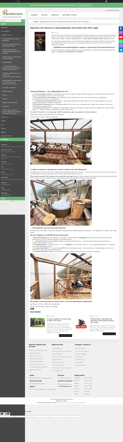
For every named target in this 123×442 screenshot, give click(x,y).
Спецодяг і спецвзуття (9, 87)
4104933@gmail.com (7, 174)
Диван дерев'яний (58, 362)
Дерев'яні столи (57, 359)
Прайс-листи (5, 117)
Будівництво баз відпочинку (38, 350)
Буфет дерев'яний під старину (61, 368)
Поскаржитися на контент (64, 402)
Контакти (55, 15)
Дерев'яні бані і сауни (36, 356)
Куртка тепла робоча (82, 351)
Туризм (4, 99)
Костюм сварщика (81, 354)
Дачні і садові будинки (36, 361)
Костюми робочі (80, 348)
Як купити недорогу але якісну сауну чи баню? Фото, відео (59, 319)
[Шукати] (23, 20)
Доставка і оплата (6, 136)
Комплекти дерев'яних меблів (61, 351)
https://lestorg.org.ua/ (7, 169)
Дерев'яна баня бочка (36, 358)
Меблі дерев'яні (57, 348)
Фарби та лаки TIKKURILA (9, 102)
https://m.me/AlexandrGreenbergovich (12, 179)
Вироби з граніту (7, 91)
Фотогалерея (5, 31)
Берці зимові (79, 362)
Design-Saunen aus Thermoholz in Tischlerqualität (11, 57)
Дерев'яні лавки (57, 354)
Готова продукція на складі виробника (10, 39)
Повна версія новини (65, 335)
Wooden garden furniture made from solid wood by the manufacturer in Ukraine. (11, 82)
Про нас (3, 128)
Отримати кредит (85, 5)
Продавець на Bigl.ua (61, 401)
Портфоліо (4, 27)
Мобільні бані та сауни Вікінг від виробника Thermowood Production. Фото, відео (102, 320)
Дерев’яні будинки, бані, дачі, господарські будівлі (11, 45)
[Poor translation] (7, 414)
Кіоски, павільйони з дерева (38, 367)
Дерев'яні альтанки (36, 370)
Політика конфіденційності (79, 402)
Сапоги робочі (79, 359)
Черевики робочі (80, 365)
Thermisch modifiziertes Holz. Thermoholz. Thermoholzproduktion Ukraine (11, 74)
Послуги (4, 95)
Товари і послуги (6, 35)
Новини (3, 121)
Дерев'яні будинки (35, 353)
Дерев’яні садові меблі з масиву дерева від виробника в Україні (11, 51)
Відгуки (3, 132)
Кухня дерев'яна (57, 370)
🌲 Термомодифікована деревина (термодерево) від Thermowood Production (11, 67)
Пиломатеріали (7, 62)
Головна (34, 15)
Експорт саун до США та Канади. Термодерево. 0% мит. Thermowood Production (11, 111)
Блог (2, 124)
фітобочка (61, 244)
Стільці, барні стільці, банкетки (61, 357)
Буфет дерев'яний (58, 365)
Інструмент (5, 106)
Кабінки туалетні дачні (37, 364)
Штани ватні (79, 357)
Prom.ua (70, 399)
